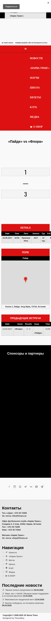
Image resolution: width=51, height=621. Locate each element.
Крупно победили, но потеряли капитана (24, 603)
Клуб (33, 107)
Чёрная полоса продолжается (19, 590)
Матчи (34, 77)
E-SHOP (36, 126)
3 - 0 (28, 329)
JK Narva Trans (7, 43)
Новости (36, 58)
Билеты (35, 97)
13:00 (47, 329)
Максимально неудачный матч (19, 599)
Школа (35, 87)
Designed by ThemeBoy (13, 618)
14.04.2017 (7, 329)
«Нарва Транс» (40, 68)
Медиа (34, 117)
